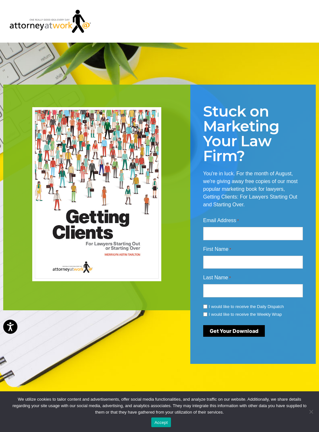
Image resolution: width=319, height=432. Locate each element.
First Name (217, 249)
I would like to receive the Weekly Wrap (245, 314)
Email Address (221, 221)
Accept (161, 422)
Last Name (217, 278)
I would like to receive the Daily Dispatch (246, 306)
